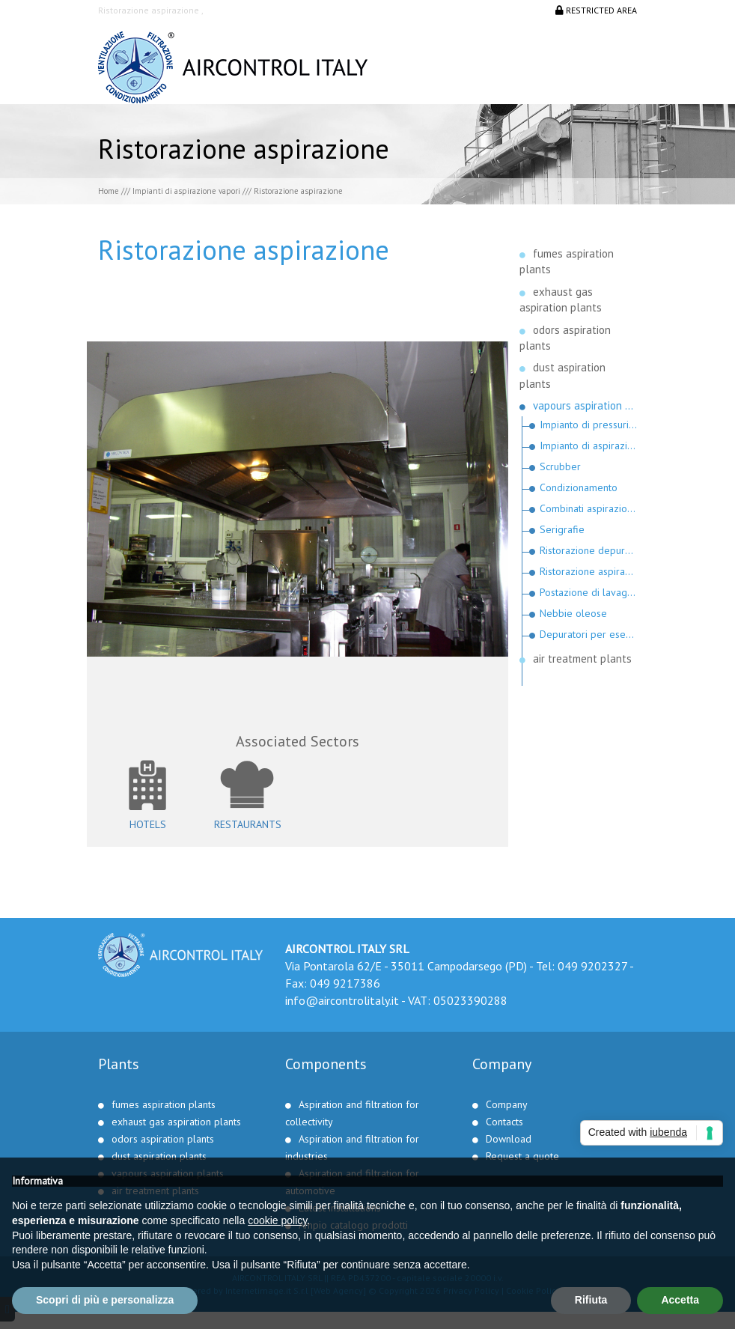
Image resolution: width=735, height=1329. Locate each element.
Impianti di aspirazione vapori (186, 191)
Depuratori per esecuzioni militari (589, 634)
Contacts (504, 1121)
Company (507, 1104)
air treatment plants (582, 658)
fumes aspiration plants (164, 1104)
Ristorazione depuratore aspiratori (589, 550)
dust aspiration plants (159, 1156)
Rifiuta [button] (591, 1300)
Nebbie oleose (573, 613)
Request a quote (522, 1156)
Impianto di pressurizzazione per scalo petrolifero (589, 424)
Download (508, 1139)
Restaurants (247, 824)
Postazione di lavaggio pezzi (589, 592)
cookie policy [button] (277, 1220)
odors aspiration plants (163, 1139)
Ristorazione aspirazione (589, 571)
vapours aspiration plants (585, 405)
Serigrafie (562, 529)
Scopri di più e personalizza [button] (105, 1300)
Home (108, 191)
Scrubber (560, 466)
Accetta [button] (680, 1300)
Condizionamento (578, 487)
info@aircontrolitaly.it (342, 1000)
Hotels (147, 824)
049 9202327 (592, 965)
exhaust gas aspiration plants (176, 1121)
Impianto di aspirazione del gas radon (589, 445)
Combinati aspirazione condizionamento (589, 508)
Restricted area (596, 10)
